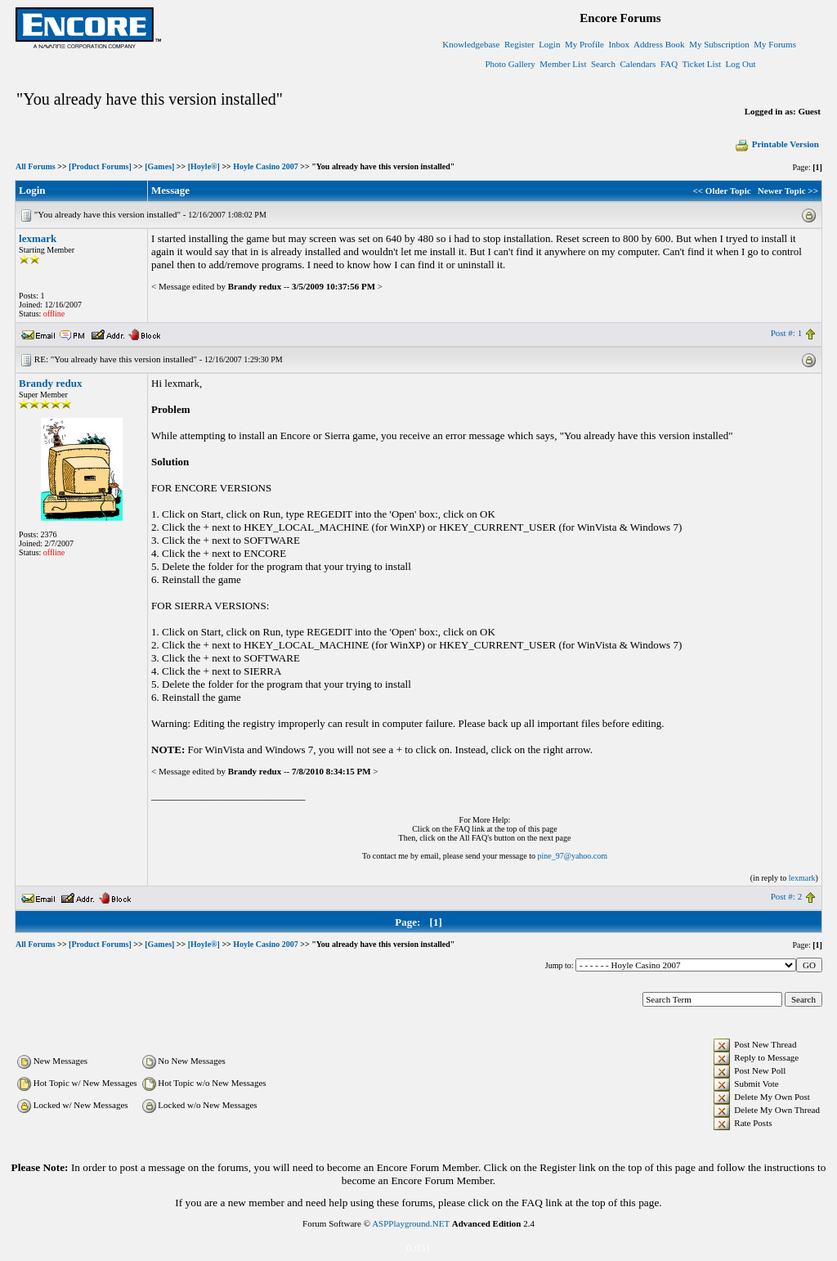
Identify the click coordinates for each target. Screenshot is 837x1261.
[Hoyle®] (204, 166)
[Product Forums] (100, 166)
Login (549, 44)
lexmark (37, 238)
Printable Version (776, 144)
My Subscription (719, 44)
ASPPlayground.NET (411, 1223)
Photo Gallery (510, 64)
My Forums (775, 44)
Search (603, 64)
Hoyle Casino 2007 (265, 166)
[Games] (159, 166)
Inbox (618, 44)
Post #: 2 (787, 896)
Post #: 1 (787, 333)
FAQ (669, 64)
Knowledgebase (470, 44)
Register (519, 44)
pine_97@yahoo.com (572, 855)
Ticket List (701, 64)
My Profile (584, 44)
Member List (562, 64)
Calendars (638, 64)
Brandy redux (50, 383)
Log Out (740, 64)
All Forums (36, 166)
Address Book (659, 44)
